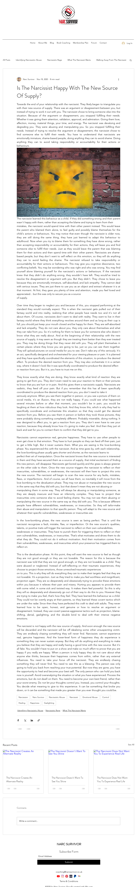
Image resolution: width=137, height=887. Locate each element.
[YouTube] (58, 876)
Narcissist (74, 697)
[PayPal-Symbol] (75, 876)
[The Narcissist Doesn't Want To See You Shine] (68, 761)
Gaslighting (49, 703)
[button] (130, 60)
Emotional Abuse (90, 697)
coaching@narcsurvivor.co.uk (69, 872)
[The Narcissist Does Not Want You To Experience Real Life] (114, 761)
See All (131, 744)
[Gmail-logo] (79, 876)
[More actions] (118, 79)
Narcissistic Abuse (57, 697)
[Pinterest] (66, 876)
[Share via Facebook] (18, 720)
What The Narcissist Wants (79, 60)
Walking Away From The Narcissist (111, 60)
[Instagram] (62, 876)
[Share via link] (38, 720)
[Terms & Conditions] (69, 881)
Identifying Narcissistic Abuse (29, 60)
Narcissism (23, 697)
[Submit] (68, 862)
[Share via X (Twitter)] (25, 720)
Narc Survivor (38, 697)
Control (105, 697)
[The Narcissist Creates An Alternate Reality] (23, 761)
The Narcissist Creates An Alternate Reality (19, 779)
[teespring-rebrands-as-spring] (70, 876)
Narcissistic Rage (54, 60)
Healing (22, 703)
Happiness (34, 703)
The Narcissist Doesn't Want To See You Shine (67, 779)
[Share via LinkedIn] (31, 720)
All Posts (6, 60)
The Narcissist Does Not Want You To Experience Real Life (112, 779)
